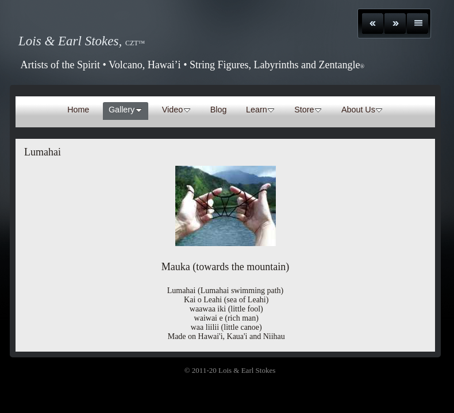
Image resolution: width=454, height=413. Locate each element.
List (417, 23)
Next (395, 23)
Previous (372, 23)
